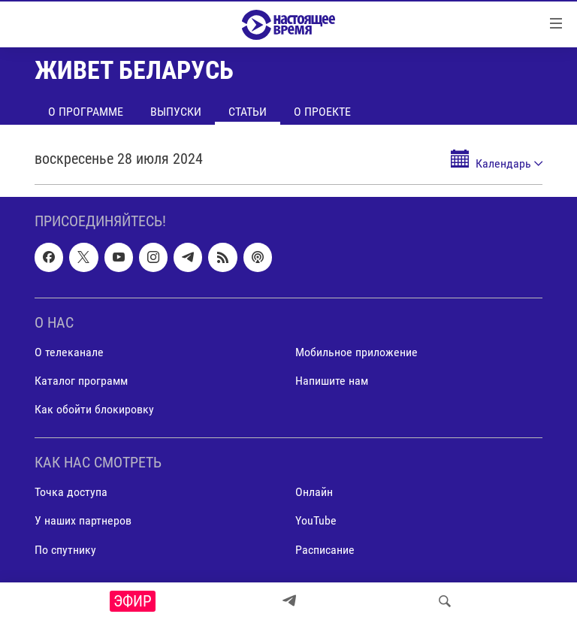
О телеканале (69, 352)
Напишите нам (331, 381)
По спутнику (65, 550)
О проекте (322, 111)
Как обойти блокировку (94, 409)
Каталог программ (81, 381)
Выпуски (175, 111)
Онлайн (314, 492)
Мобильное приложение (356, 352)
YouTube (316, 521)
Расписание (325, 550)
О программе (85, 111)
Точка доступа (71, 492)
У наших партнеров (83, 521)
